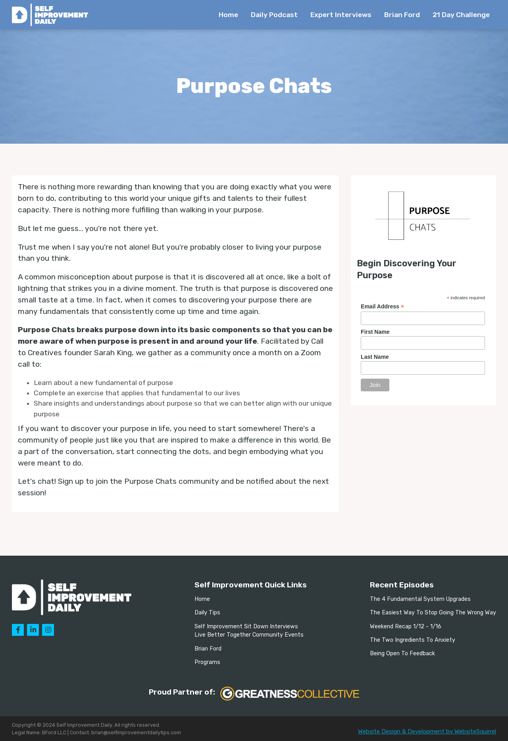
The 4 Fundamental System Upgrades (420, 599)
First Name (375, 332)
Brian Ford (402, 15)
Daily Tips (207, 612)
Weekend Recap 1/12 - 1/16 (405, 626)
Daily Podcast (274, 15)
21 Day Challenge (461, 15)
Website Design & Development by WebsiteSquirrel (427, 731)
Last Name (375, 357)
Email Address (382, 306)
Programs (207, 662)
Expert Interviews (340, 15)
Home (228, 15)
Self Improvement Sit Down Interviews (246, 626)
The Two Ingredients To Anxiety (412, 640)
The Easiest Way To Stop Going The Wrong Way (433, 612)
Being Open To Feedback (402, 653)
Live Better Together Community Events (249, 634)
